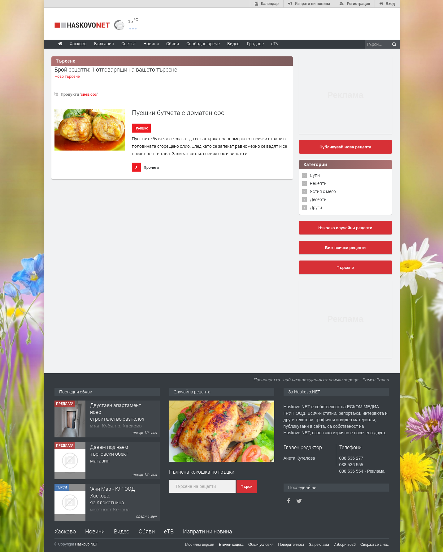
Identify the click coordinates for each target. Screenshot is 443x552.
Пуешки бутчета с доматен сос (178, 112)
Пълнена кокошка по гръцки (201, 471)
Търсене (345, 267)
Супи (315, 175)
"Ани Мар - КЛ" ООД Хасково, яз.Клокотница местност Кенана (112, 499)
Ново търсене (67, 76)
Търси (246, 486)
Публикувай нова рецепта (345, 147)
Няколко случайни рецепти (345, 228)
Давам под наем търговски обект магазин (109, 454)
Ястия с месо (323, 191)
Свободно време (203, 43)
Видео (121, 531)
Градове (255, 43)
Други (316, 207)
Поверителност (291, 544)
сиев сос (89, 94)
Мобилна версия (199, 544)
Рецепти (318, 183)
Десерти (318, 199)
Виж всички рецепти (345, 247)
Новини (151, 43)
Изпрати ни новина (207, 531)
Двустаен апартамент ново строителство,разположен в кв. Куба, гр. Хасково (120, 415)
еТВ (169, 531)
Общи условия (260, 544)
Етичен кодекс (231, 544)
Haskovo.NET (86, 544)
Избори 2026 (345, 544)
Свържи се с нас (374, 544)
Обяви (147, 531)
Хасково (65, 531)
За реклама (319, 544)
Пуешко (141, 128)
